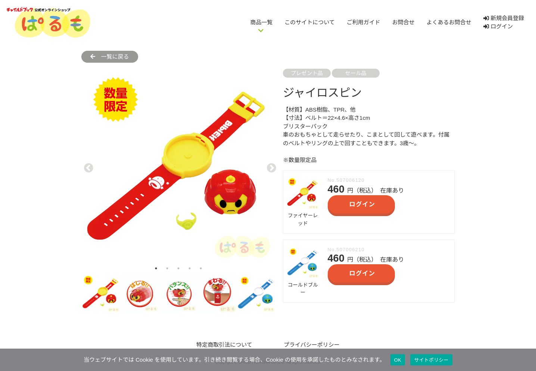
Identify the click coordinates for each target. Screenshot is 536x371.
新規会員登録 (503, 18)
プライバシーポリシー (312, 345)
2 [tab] (167, 268)
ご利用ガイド (363, 22)
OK (397, 360)
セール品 (356, 73)
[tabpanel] (178, 166)
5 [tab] (201, 268)
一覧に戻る (109, 56)
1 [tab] (156, 268)
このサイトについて (309, 22)
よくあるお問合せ (449, 22)
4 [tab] (189, 268)
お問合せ (403, 22)
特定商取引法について (224, 345)
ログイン (498, 26)
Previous (87, 165)
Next (270, 165)
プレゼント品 (307, 73)
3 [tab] (178, 268)
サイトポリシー (431, 360)
